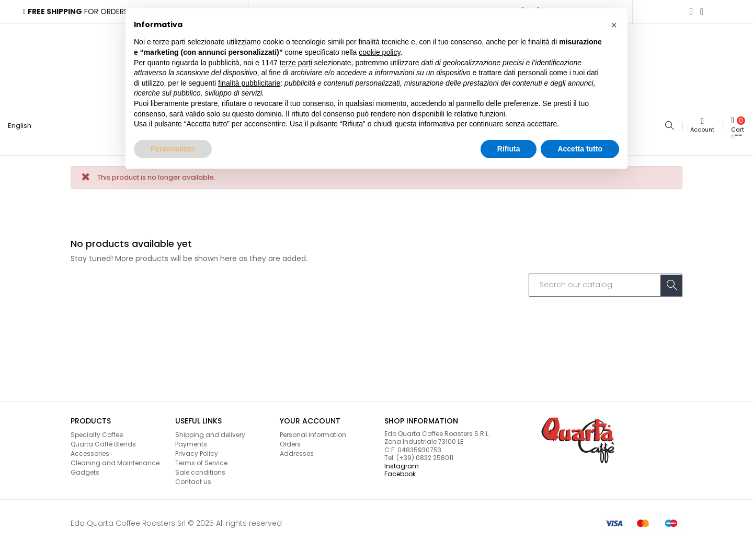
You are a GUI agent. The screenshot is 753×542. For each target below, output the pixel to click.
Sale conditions (200, 467)
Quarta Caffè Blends (103, 438)
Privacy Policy (196, 448)
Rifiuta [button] (508, 149)
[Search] (605, 279)
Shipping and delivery (210, 429)
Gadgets (85, 467)
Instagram (401, 460)
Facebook (400, 469)
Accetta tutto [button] (579, 149)
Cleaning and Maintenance (115, 457)
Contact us (193, 477)
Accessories (90, 448)
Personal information (313, 429)
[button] (614, 25)
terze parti (296, 62)
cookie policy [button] (379, 52)
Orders (290, 438)
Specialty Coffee (97, 429)
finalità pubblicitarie (249, 83)
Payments (191, 438)
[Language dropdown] (24, 123)
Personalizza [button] (173, 149)
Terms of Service (201, 457)
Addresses (297, 448)
